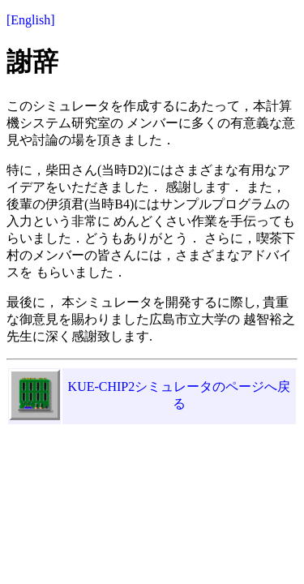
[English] (30, 20)
